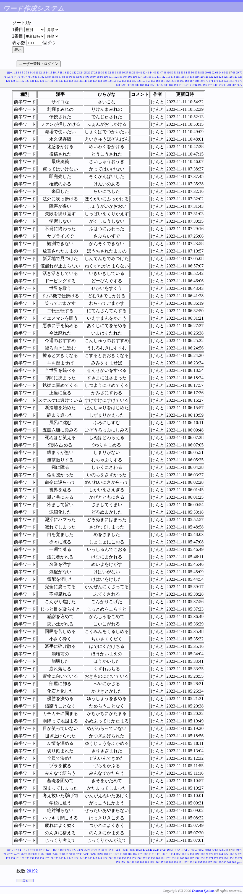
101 (110, 76)
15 (50, 72)
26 (88, 72)
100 (106, 76)
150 (110, 80)
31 (106, 72)
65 (223, 72)
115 (178, 76)
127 (235, 76)
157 (143, 80)
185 (152, 84)
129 (8, 80)
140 (61, 80)
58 (199, 72)
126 (230, 76)
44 (151, 72)
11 (37, 72)
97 (94, 76)
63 (216, 72)
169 (201, 80)
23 (78, 72)
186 (157, 84)
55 (189, 72)
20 (68, 72)
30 (102, 72)
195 (200, 84)
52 (178, 72)
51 (175, 72)
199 (219, 84)
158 (148, 80)
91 (73, 76)
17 (57, 72)
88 (63, 76)
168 (197, 80)
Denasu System (203, 890)
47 (161, 72)
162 (168, 80)
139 (56, 80)
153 (124, 80)
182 (137, 84)
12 (40, 72)
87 (60, 76)
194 (195, 84)
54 (185, 72)
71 (4, 76)
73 (11, 76)
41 (140, 72)
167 (192, 80)
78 (29, 76)
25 (85, 72)
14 (47, 72)
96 (91, 76)
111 (159, 76)
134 (32, 80)
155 (134, 80)
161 (163, 80)
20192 (32, 871)
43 (147, 72)
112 (163, 76)
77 (25, 76)
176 (235, 80)
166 (187, 80)
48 (164, 72)
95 (87, 76)
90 (70, 76)
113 (168, 76)
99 (101, 76)
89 (67, 76)
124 (221, 76)
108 (144, 76)
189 (171, 84)
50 (171, 72)
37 (127, 72)
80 (36, 76)
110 (154, 76)
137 (47, 80)
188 (166, 84)
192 (186, 84)
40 (137, 72)
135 (37, 80)
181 (132, 84)
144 (81, 80)
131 (17, 80)
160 (158, 80)
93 (80, 76)
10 (33, 72)
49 (168, 72)
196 (205, 84)
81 (39, 76)
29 (99, 72)
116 (182, 76)
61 (209, 72)
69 (237, 72)
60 (206, 72)
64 (220, 72)
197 (210, 84)
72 (8, 76)
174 (226, 80)
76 (22, 76)
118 (192, 76)
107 (139, 76)
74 (15, 76)
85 (53, 76)
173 (221, 80)
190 (176, 84)
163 (172, 80)
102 (115, 76)
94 (84, 76)
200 (224, 84)
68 (233, 72)
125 (226, 76)
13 (44, 72)
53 (182, 72)
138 (51, 80)
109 (149, 76)
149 (105, 80)
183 (142, 84)
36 (123, 72)
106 (135, 76)
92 (77, 76)
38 (130, 72)
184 (147, 84)
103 (120, 76)
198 (215, 84)
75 (18, 76)
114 (173, 76)
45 (154, 72)
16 (54, 72)
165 (182, 80)
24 (81, 72)
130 (13, 80)
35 (120, 72)
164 (177, 80)
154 (129, 80)
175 (230, 80)
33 (113, 72)
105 (130, 76)
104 (125, 76)
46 (157, 72)
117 (187, 76)
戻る (25, 880)
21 (71, 72)
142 (71, 80)
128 (240, 76)
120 (201, 76)
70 (240, 72)
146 (90, 80)
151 (114, 80)
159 (153, 80)
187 (161, 84)
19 (64, 72)
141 (66, 80)
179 (123, 84)
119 (197, 76)
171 (211, 80)
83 (46, 76)
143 (76, 80)
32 (109, 72)
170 (206, 80)
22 (75, 72)
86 (56, 76)
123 (216, 76)
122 (211, 76)
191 (181, 84)
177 (240, 80)
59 (203, 72)
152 (119, 80)
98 (98, 76)
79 (32, 76)
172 (216, 80)
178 (118, 84)
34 (116, 72)
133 (27, 80)
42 (144, 72)
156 (139, 80)
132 (22, 80)
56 (192, 72)
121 (206, 76)
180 (128, 84)
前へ (10, 72)
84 (49, 76)
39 (133, 72)
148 (100, 80)
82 (42, 76)
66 (227, 72)
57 (196, 72)
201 (229, 84)
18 (61, 72)
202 (234, 84)
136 (42, 80)
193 (190, 84)
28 (95, 72)
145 (85, 80)
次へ (239, 84)
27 (92, 72)
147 (95, 80)
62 (213, 72)
